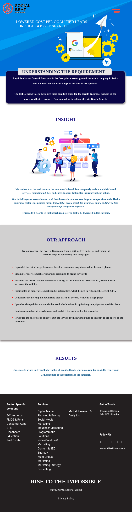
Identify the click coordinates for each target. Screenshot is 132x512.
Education (13, 436)
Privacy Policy (66, 498)
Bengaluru (104, 411)
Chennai (115, 411)
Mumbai (115, 414)
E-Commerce (15, 415)
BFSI (9, 428)
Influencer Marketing (50, 428)
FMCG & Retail (15, 419)
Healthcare (13, 432)
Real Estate (13, 440)
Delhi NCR (104, 414)
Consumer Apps (16, 423)
